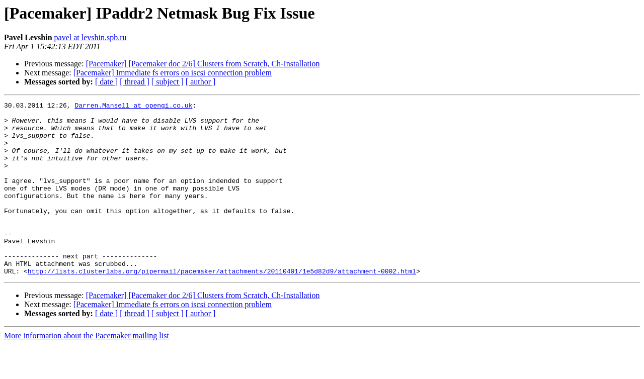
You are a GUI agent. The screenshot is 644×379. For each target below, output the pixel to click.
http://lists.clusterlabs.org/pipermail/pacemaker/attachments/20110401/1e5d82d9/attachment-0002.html (222, 305)
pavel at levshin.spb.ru (90, 37)
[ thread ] (134, 81)
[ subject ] (167, 81)
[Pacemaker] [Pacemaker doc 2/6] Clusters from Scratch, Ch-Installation (203, 63)
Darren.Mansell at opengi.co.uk (133, 106)
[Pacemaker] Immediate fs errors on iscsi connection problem (172, 72)
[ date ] (106, 81)
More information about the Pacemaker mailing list (86, 370)
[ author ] (201, 81)
